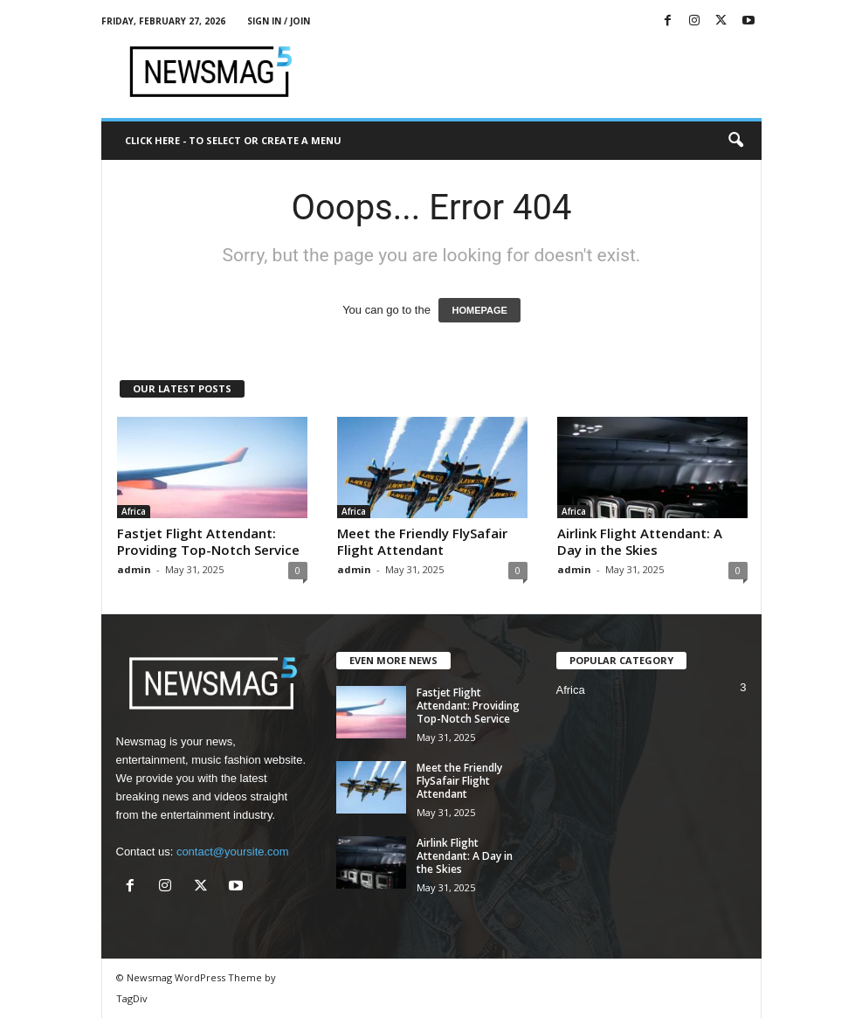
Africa (133, 511)
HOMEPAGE (479, 310)
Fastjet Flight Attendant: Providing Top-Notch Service (208, 541)
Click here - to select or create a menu (233, 140)
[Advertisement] (539, 71)
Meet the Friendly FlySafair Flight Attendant (422, 541)
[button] (735, 140)
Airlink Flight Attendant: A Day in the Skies (639, 541)
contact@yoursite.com (232, 851)
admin (134, 569)
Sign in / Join (278, 21)
